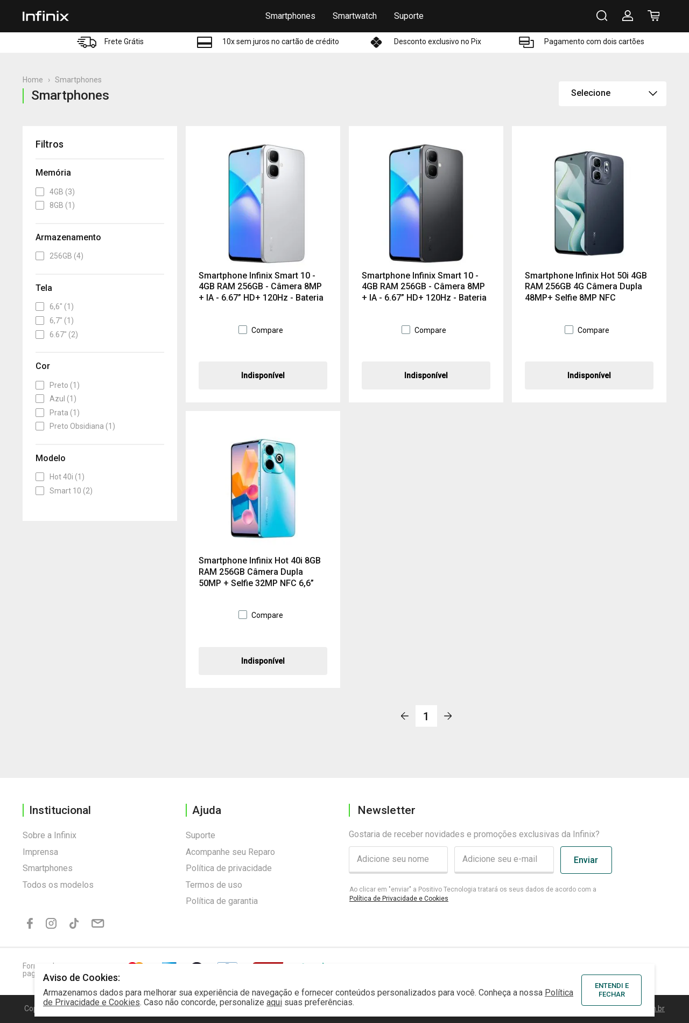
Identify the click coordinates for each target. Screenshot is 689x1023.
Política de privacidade (229, 868)
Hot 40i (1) (60, 476)
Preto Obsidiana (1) (75, 426)
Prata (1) (58, 412)
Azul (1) (56, 398)
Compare (267, 330)
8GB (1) (55, 205)
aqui (274, 1002)
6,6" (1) (55, 306)
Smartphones (290, 16)
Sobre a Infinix (49, 835)
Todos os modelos (58, 885)
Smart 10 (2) (64, 490)
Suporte (409, 16)
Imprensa (40, 852)
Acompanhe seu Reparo (230, 852)
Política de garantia (222, 901)
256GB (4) (59, 256)
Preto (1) (58, 385)
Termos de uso (214, 885)
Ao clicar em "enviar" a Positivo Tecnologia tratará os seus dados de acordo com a (472, 894)
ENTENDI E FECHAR (612, 990)
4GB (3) (55, 191)
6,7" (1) (55, 320)
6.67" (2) (57, 334)
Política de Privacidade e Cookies (398, 898)
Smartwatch (355, 16)
